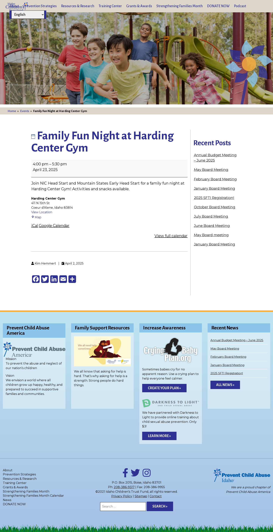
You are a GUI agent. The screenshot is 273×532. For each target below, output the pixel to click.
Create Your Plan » (164, 388)
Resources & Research (77, 6)
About (14, 6)
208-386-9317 (124, 487)
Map (36, 217)
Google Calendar (54, 225)
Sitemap (141, 496)
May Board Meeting (211, 169)
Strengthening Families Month (179, 6)
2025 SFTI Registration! (214, 198)
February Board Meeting (215, 179)
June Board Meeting (212, 225)
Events (24, 111)
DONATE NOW (218, 6)
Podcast (240, 6)
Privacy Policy (121, 496)
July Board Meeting (211, 216)
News (7, 500)
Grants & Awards (139, 6)
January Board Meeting (214, 188)
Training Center (110, 6)
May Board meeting (211, 235)
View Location (41, 212)
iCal (34, 225)
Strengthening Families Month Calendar (33, 495)
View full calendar (171, 236)
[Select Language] (27, 14)
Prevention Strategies (40, 6)
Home (12, 111)
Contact (156, 496)
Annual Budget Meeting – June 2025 (236, 340)
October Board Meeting (214, 207)
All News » (225, 385)
